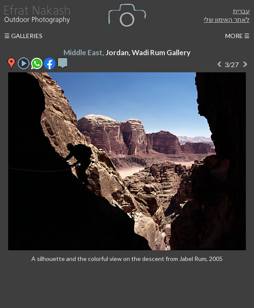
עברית (241, 11)
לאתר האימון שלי (227, 19)
